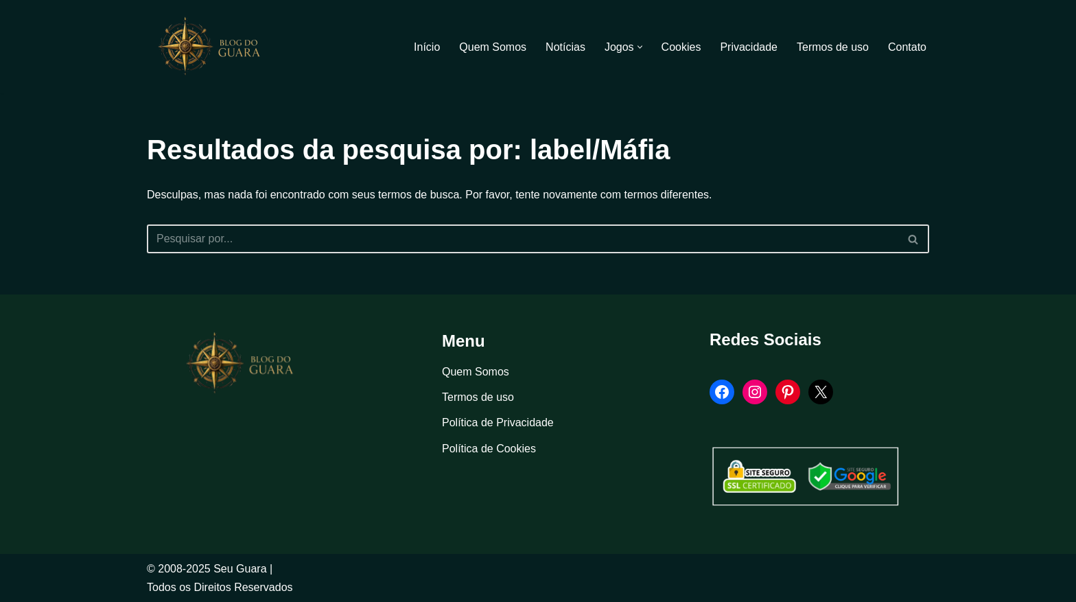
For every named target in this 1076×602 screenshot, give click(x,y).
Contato (907, 47)
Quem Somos (492, 47)
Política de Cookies (489, 448)
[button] (640, 47)
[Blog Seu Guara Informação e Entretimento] (215, 46)
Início (427, 47)
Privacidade (748, 47)
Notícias (565, 47)
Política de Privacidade (498, 422)
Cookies (681, 47)
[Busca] (522, 238)
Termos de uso (833, 47)
